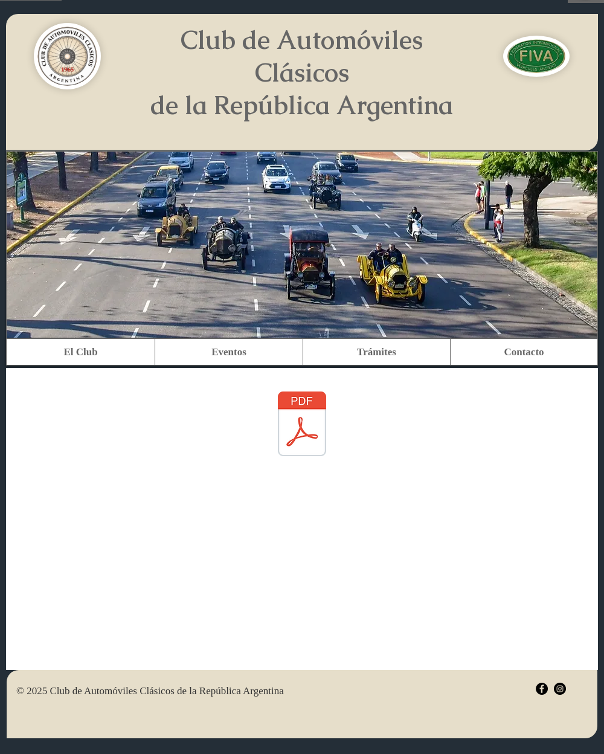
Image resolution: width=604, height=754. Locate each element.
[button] (81, 352)
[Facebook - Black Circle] (542, 689)
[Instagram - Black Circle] (560, 689)
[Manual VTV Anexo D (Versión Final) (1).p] (302, 425)
